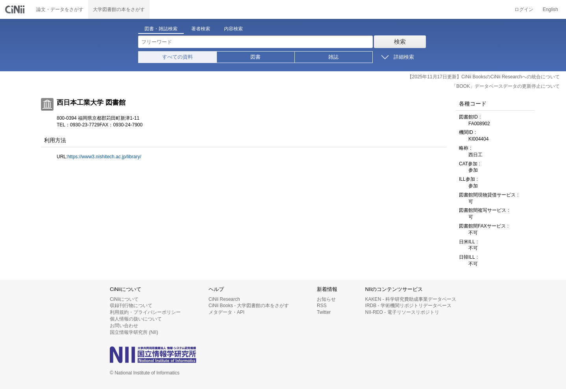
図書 (255, 57)
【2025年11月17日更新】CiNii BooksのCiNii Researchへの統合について (483, 77)
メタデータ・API (226, 312)
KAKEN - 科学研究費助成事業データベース (410, 299)
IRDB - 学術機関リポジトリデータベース (408, 305)
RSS (322, 305)
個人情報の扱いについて (136, 319)
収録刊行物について (131, 305)
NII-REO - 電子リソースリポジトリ (402, 312)
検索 (400, 41)
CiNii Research (224, 299)
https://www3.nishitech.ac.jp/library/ (104, 156)
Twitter (324, 312)
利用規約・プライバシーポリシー (145, 312)
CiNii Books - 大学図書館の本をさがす (249, 305)
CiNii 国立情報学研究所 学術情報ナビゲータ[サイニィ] (15, 9)
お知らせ (326, 299)
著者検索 (200, 28)
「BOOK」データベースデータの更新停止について (505, 86)
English (550, 9)
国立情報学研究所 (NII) (134, 332)
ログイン (523, 9)
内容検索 (233, 28)
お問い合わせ (124, 325)
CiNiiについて (124, 299)
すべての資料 (177, 57)
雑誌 (333, 57)
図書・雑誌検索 (161, 28)
